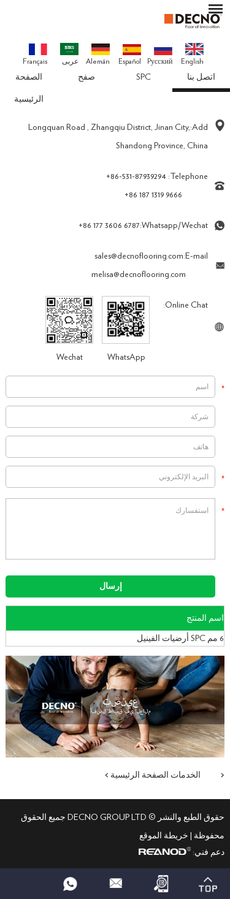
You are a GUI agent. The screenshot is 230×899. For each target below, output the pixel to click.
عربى (69, 54)
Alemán (98, 55)
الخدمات (186, 775)
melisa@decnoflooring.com (138, 274)
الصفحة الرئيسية (29, 88)
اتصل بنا (201, 77)
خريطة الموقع (163, 836)
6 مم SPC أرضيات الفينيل (180, 638)
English (192, 54)
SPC (143, 77)
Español (129, 55)
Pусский (159, 54)
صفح (86, 77)
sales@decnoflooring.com (138, 256)
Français (35, 55)
